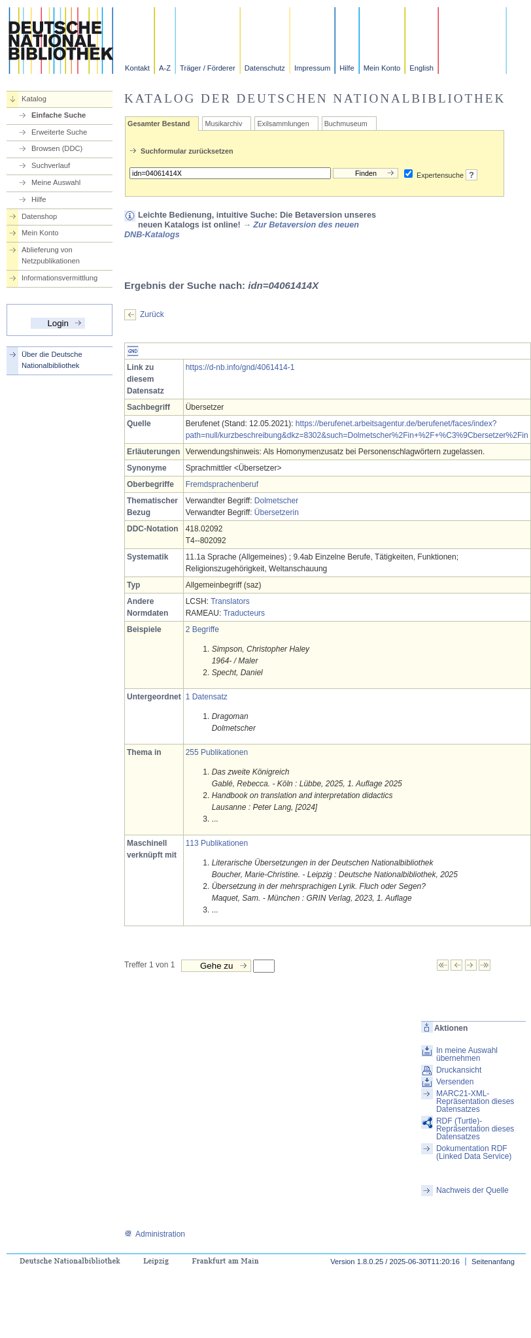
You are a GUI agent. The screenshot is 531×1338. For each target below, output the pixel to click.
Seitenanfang (493, 1261)
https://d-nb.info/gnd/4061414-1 (240, 367)
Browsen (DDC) (56, 148)
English (421, 68)
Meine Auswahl (55, 182)
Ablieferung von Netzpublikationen (51, 255)
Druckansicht (458, 1070)
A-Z (165, 68)
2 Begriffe (202, 629)
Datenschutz (265, 68)
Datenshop (39, 216)
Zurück (152, 314)
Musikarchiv (223, 123)
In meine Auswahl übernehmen (467, 1054)
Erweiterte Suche (59, 132)
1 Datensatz (207, 696)
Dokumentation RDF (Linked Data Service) (473, 1152)
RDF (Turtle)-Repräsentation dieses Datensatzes (475, 1128)
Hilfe (346, 68)
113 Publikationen (217, 843)
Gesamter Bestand (159, 123)
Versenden (454, 1081)
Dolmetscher (276, 500)
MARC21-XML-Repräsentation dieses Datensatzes (475, 1101)
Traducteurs (244, 613)
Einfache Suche (58, 115)
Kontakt (137, 68)
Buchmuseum (346, 123)
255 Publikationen (217, 752)
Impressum (312, 68)
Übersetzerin (276, 512)
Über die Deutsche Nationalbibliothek (52, 359)
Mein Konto (382, 68)
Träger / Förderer (207, 68)
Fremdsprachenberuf (222, 484)
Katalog (34, 99)
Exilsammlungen (283, 123)
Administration (154, 1234)
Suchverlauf (50, 165)
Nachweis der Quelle (472, 1190)
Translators (230, 601)
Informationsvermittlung (59, 278)
